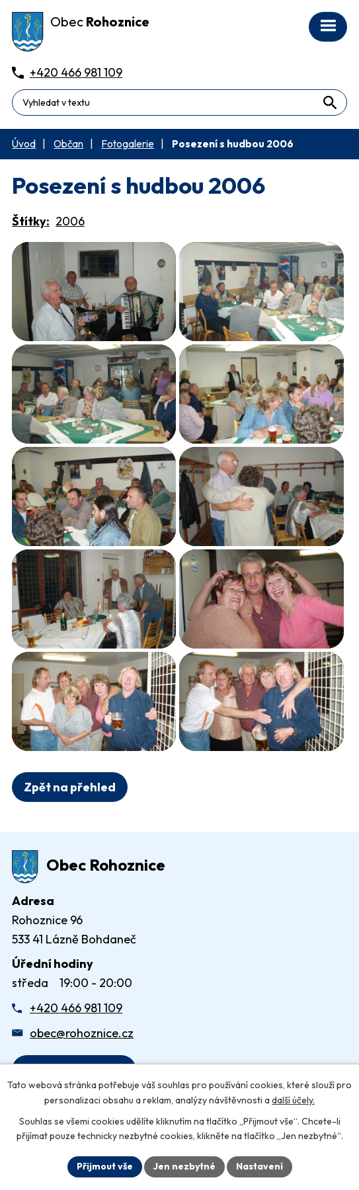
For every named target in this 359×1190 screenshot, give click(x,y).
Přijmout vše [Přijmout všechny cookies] (105, 1166)
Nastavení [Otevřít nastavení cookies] (259, 1166)
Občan (68, 144)
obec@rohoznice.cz (82, 1033)
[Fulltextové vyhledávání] (179, 102)
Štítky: (31, 221)
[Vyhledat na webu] (329, 102)
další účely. (293, 1100)
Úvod (24, 144)
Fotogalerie (127, 144)
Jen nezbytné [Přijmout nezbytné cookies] (184, 1166)
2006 (70, 221)
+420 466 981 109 (76, 1007)
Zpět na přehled (70, 787)
